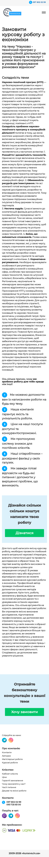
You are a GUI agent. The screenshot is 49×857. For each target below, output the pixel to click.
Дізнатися (24, 533)
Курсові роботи (10, 762)
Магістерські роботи (12, 759)
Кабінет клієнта (10, 774)
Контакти (6, 752)
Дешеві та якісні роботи (14, 791)
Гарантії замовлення (12, 780)
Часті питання (9, 787)
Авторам (6, 756)
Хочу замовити (24, 712)
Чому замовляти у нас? (13, 784)
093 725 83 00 (13, 804)
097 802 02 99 (39, 2)
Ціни (4, 777)
